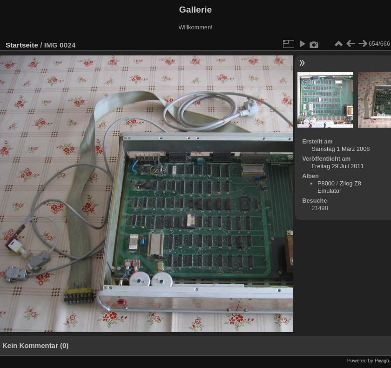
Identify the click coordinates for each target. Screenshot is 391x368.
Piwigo (382, 360)
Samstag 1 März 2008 (340, 148)
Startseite (22, 45)
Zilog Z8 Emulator (339, 187)
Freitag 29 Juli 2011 (337, 166)
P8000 (326, 183)
